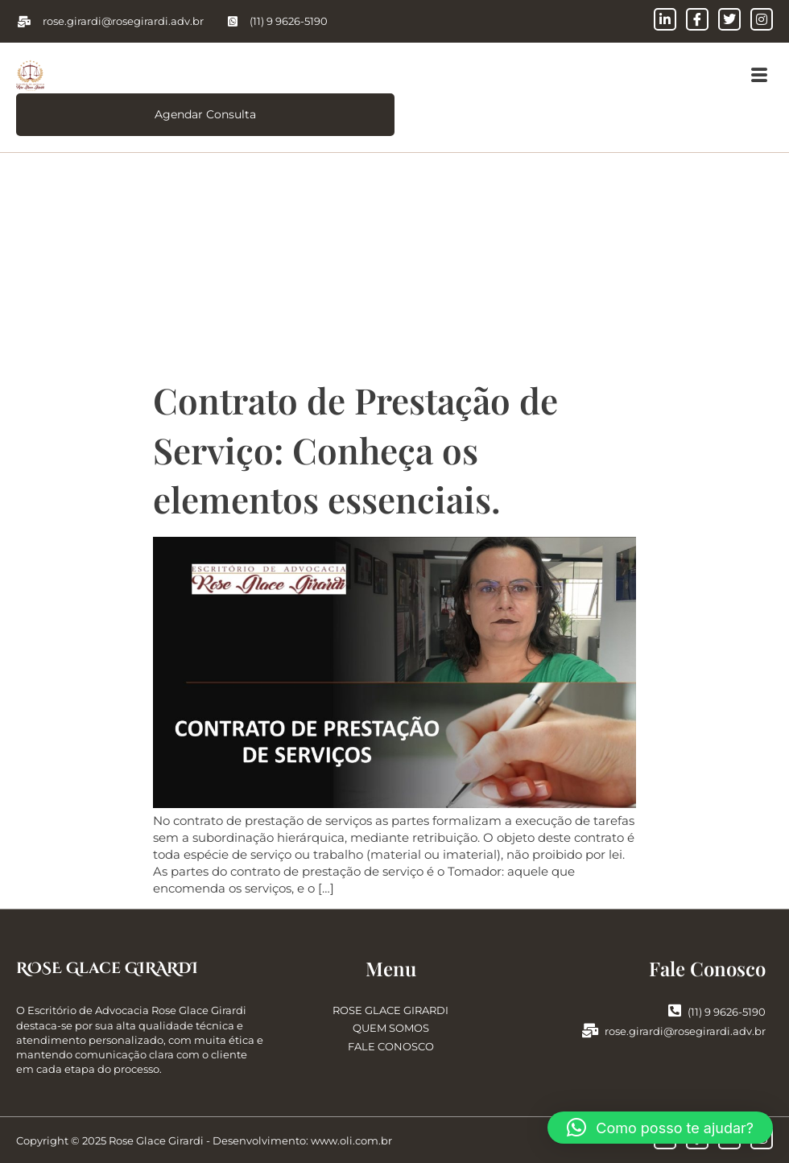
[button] (759, 75)
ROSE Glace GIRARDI (107, 968)
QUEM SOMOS (391, 1028)
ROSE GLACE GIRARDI (390, 1010)
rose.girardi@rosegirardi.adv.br (674, 1031)
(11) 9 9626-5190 (717, 1011)
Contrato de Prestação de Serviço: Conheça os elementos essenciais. (355, 449)
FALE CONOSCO (391, 1046)
